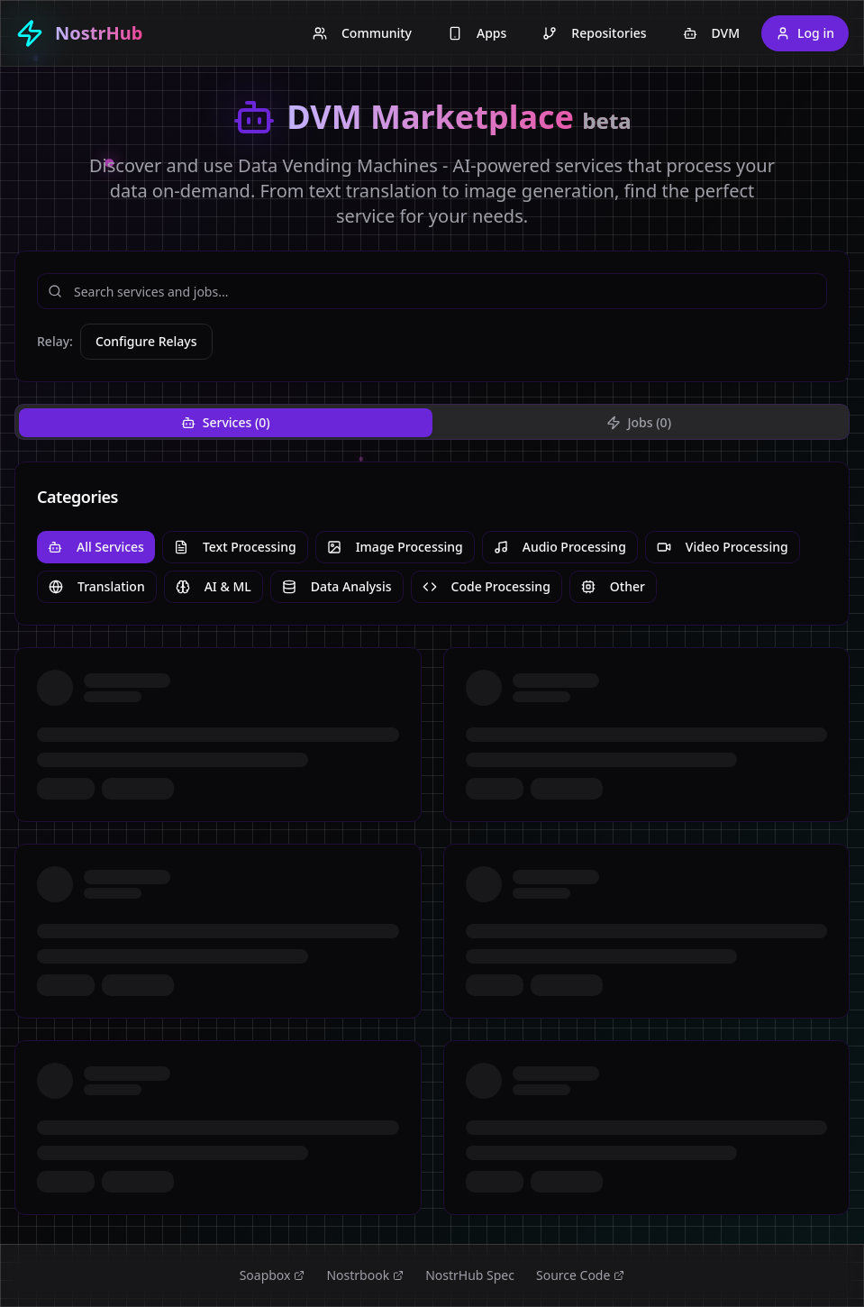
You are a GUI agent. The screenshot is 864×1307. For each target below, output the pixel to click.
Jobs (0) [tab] (639, 422)
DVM (712, 32)
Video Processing (722, 546)
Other (613, 586)
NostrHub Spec (469, 1275)
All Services (96, 546)
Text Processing (235, 546)
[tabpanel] (432, 838)
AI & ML (213, 586)
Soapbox (272, 1275)
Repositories (594, 32)
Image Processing (395, 546)
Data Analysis (337, 586)
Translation (97, 586)
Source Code (580, 1275)
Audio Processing (560, 546)
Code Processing (486, 586)
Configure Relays (146, 341)
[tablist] (432, 422)
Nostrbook (365, 1275)
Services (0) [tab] (225, 422)
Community (362, 32)
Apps (477, 32)
